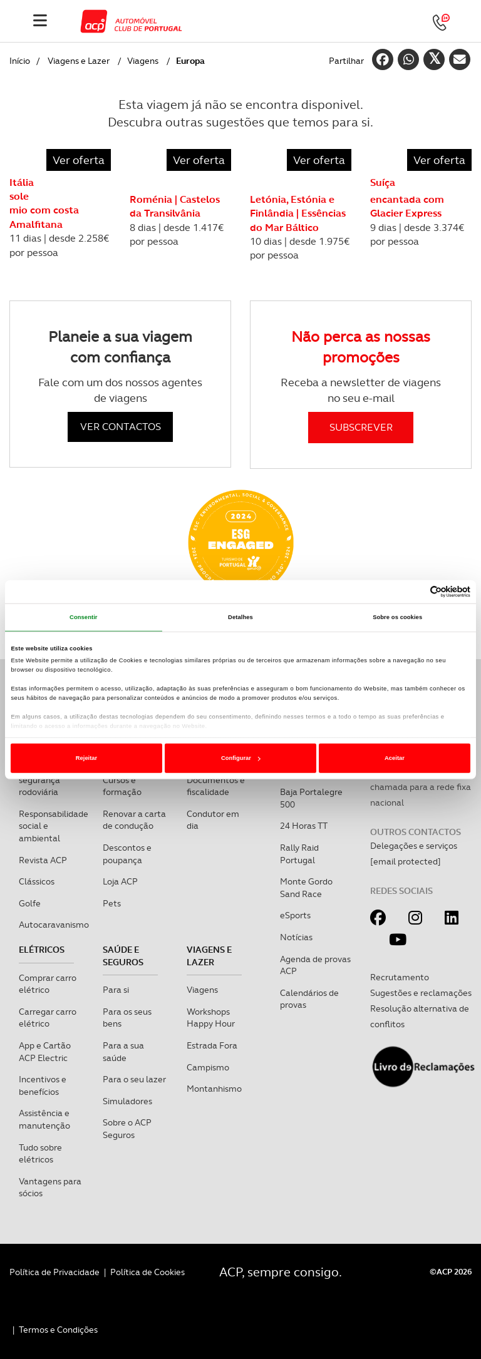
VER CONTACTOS (120, 426)
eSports (295, 915)
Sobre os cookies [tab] (397, 617)
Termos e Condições (58, 1329)
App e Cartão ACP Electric (45, 1052)
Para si (116, 989)
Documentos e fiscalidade (216, 786)
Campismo (208, 1067)
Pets (112, 903)
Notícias (296, 937)
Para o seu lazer (134, 1079)
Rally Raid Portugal (299, 854)
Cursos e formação (122, 786)
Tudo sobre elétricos (40, 1154)
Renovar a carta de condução (134, 820)
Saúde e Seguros (123, 956)
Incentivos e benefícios (42, 1085)
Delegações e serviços (413, 845)
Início (19, 60)
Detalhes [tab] (240, 617)
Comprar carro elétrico (47, 984)
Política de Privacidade (54, 1272)
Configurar (241, 758)
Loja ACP (120, 881)
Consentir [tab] (84, 617)
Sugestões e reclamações (421, 992)
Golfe (30, 903)
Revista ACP (43, 860)
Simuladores (127, 1101)
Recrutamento (399, 977)
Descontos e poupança (127, 854)
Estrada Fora (212, 1045)
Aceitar (395, 758)
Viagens (142, 60)
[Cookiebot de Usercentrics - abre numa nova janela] (415, 592)
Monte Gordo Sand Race (306, 888)
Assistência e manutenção (44, 1119)
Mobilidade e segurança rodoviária (44, 779)
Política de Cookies (147, 1272)
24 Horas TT (304, 825)
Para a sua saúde (123, 1052)
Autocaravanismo (54, 924)
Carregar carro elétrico (47, 1018)
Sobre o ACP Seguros (127, 1129)
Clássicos (36, 881)
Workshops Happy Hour (211, 1018)
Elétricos (42, 949)
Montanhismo (214, 1088)
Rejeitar (86, 758)
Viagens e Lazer (79, 60)
